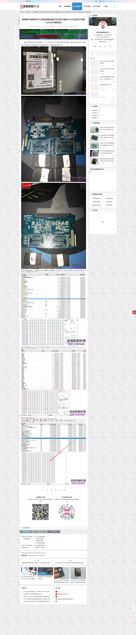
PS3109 (46, 42)
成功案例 (27, 12)
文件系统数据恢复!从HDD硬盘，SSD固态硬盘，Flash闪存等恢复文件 (107, 79)
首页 (22, 12)
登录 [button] (22, 1)
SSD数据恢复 (35, 12)
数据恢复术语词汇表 (105, 84)
